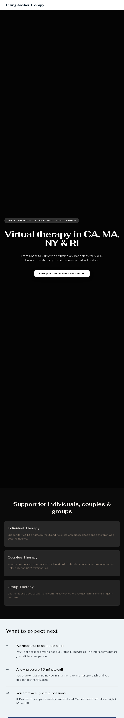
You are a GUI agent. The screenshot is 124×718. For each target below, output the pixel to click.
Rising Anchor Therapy (25, 5)
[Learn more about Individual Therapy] (24, 530)
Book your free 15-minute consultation (62, 273)
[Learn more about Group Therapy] (21, 590)
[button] (114, 4)
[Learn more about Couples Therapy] (23, 560)
